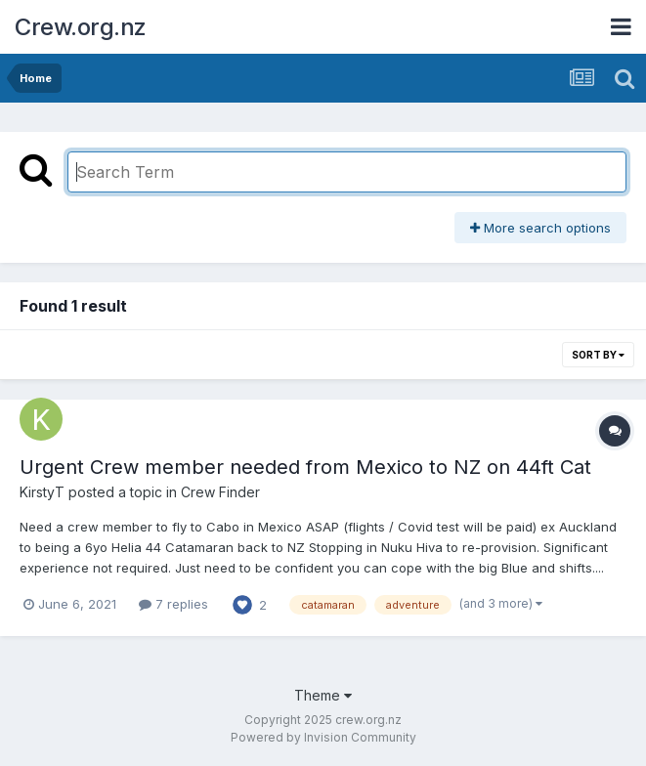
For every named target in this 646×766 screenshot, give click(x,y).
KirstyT (42, 492)
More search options (540, 227)
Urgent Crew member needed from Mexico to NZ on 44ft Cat (305, 467)
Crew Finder (220, 492)
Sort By (598, 355)
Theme (323, 695)
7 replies (173, 604)
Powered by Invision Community (323, 737)
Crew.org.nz (81, 27)
